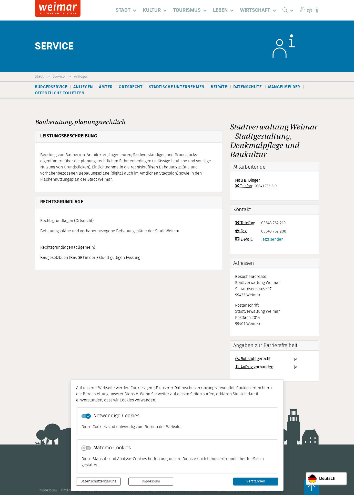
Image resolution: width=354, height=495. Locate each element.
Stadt (39, 76)
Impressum (151, 481)
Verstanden (255, 481)
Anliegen (81, 76)
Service (59, 76)
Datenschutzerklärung (98, 481)
